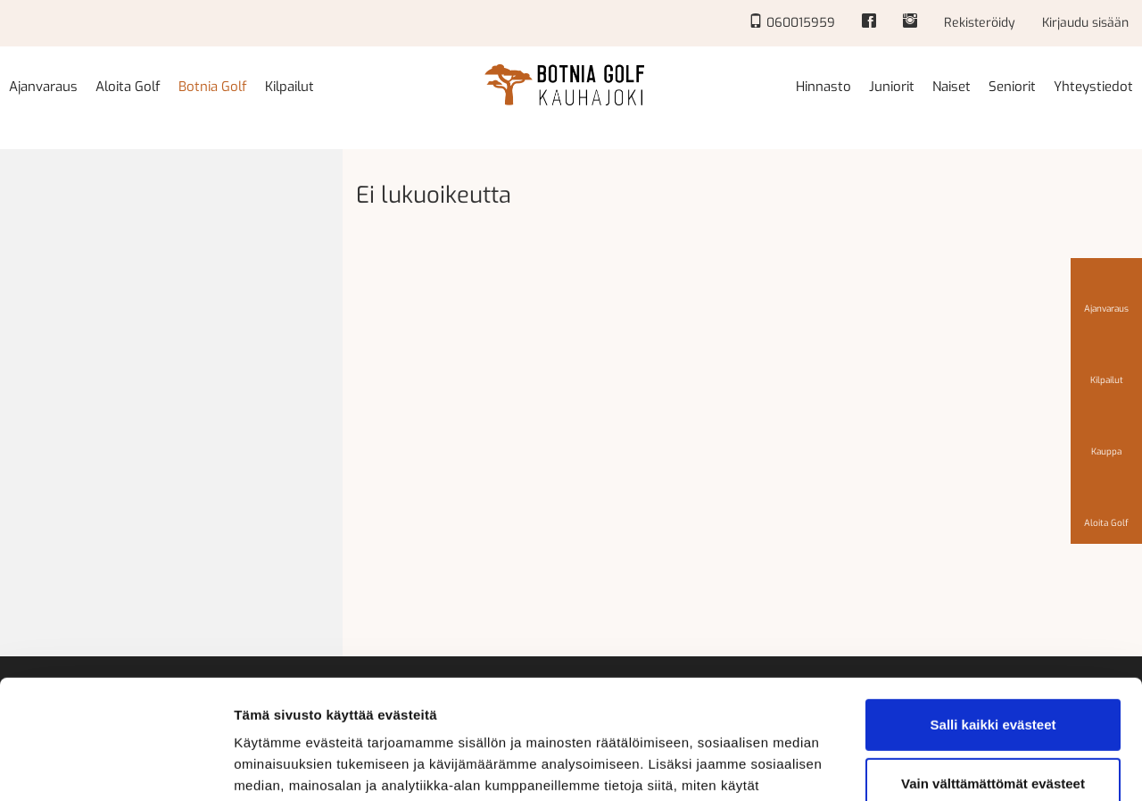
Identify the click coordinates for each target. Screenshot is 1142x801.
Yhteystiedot (1093, 87)
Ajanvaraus (43, 87)
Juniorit (891, 87)
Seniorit (1012, 87)
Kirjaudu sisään (1085, 22)
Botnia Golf (212, 87)
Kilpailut (289, 87)
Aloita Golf (128, 87)
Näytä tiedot (272, 765)
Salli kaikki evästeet (993, 613)
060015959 (792, 22)
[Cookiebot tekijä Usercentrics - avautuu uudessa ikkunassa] (115, 766)
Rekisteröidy (979, 22)
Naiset (951, 87)
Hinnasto (823, 87)
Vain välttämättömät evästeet (993, 671)
